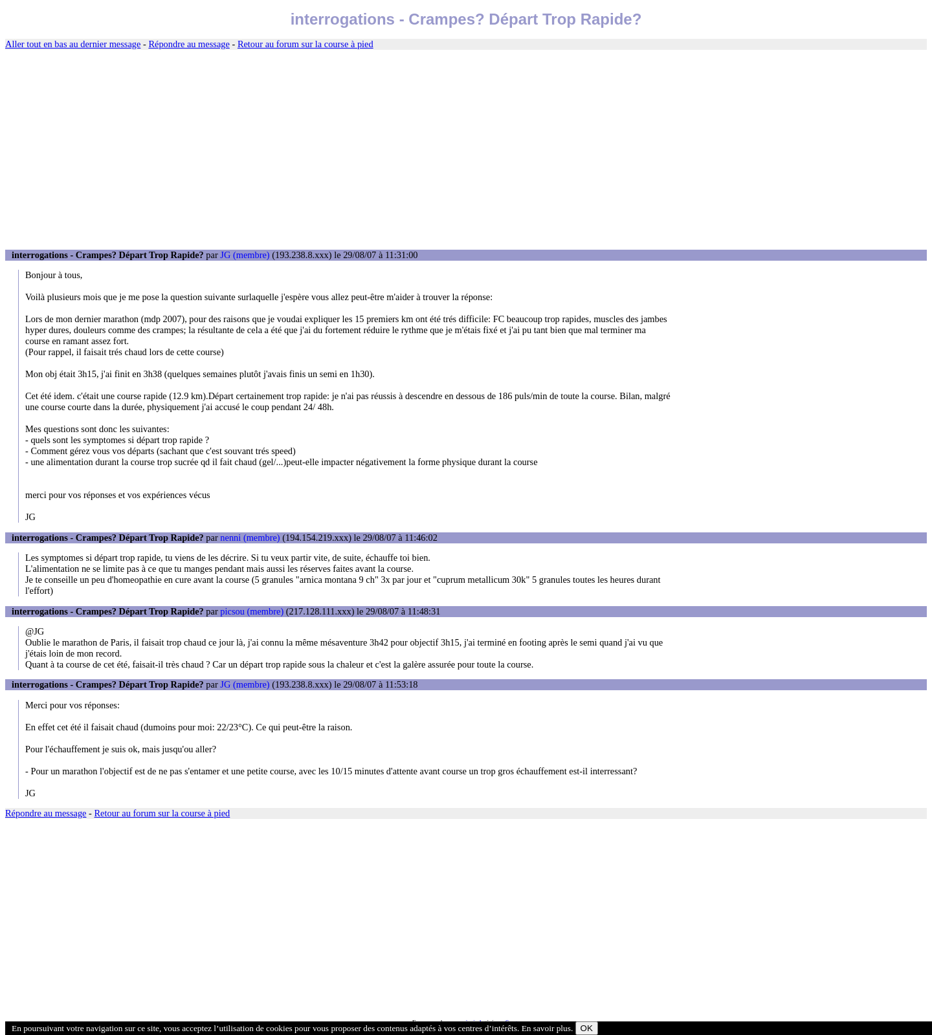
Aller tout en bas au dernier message (72, 44)
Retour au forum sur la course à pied (305, 44)
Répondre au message (188, 44)
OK (587, 1028)
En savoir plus (546, 1028)
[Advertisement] (466, 150)
